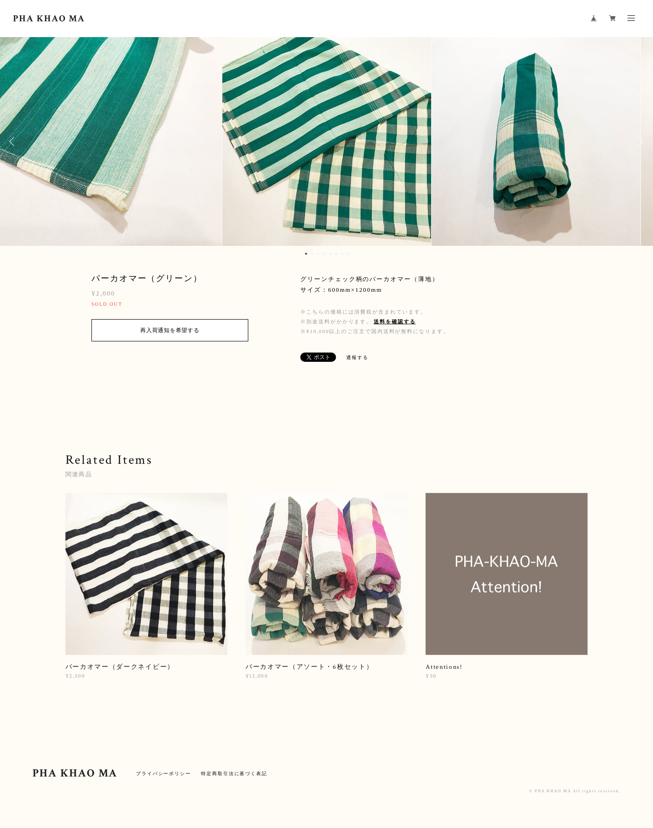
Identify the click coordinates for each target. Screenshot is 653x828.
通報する (357, 357)
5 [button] (330, 254)
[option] (326, 141)
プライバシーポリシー (163, 773)
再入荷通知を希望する (169, 330)
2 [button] (312, 254)
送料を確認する (394, 321)
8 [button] (348, 254)
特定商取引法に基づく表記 (234, 773)
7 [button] (342, 254)
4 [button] (324, 254)
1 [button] (306, 254)
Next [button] (639, 141)
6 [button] (336, 254)
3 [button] (318, 254)
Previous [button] (14, 141)
